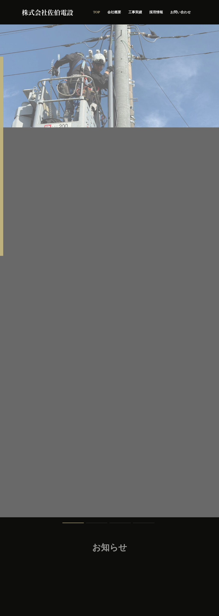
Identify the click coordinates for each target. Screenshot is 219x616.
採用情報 (156, 12)
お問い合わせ (180, 12)
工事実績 (135, 12)
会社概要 (114, 12)
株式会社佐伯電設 (47, 12)
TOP (96, 12)
